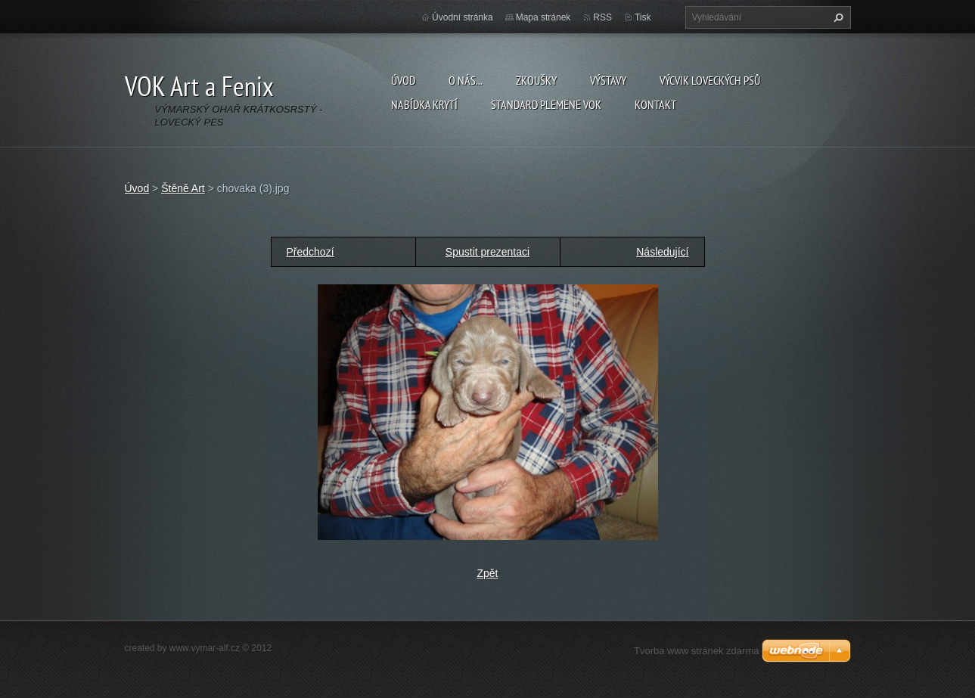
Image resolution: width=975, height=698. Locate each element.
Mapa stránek (543, 17)
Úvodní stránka (462, 17)
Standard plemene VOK (546, 104)
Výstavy (608, 80)
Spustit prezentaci (487, 252)
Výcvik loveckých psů (710, 80)
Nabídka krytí (424, 104)
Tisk (643, 17)
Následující (662, 252)
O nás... (466, 80)
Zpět (487, 573)
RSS (602, 17)
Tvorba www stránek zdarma (696, 650)
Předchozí (310, 252)
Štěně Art (183, 188)
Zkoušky (536, 80)
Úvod (403, 80)
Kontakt (655, 104)
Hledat (836, 17)
